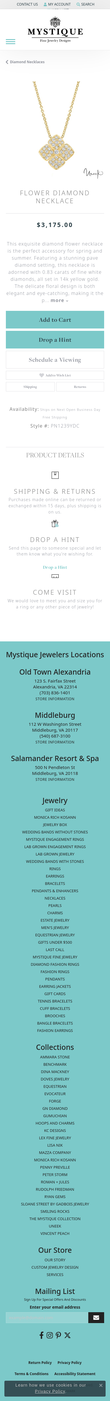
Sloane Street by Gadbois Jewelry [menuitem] (55, 1204)
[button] (27, 4)
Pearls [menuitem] (55, 905)
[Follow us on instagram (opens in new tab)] (50, 1335)
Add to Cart (55, 319)
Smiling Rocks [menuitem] (55, 1211)
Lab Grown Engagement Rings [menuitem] (55, 846)
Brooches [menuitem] (55, 1015)
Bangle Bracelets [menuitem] (55, 1023)
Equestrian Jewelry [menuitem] (55, 935)
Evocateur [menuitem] (55, 1093)
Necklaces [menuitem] (55, 898)
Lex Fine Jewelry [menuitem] (55, 1137)
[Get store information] (55, 698)
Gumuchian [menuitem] (55, 1115)
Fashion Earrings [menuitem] (55, 1030)
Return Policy (40, 1362)
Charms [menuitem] (55, 912)
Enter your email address (55, 1307)
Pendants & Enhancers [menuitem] (55, 890)
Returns (80, 386)
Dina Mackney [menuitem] (55, 1071)
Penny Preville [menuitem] (55, 1167)
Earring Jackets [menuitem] (55, 986)
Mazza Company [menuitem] (55, 1152)
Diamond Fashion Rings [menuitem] (55, 964)
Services (55, 1274)
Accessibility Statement (74, 1373)
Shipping (30, 386)
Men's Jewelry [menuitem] (55, 927)
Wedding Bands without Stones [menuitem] (55, 832)
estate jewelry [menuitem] (54, 920)
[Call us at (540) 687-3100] (55, 736)
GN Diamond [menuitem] (54, 1108)
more (59, 300)
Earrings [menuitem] (55, 876)
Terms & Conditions (31, 1373)
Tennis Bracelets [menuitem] (55, 1001)
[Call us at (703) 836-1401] (55, 693)
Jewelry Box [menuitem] (55, 824)
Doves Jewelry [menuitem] (55, 1079)
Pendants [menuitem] (55, 979)
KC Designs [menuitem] (55, 1130)
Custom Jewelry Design (55, 1267)
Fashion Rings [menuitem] (54, 971)
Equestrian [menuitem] (55, 1086)
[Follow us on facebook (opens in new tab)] (41, 1335)
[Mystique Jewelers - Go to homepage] (55, 29)
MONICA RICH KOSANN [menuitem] (55, 817)
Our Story (55, 1259)
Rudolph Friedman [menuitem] (55, 1189)
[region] (55, 130)
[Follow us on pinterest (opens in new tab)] (58, 1335)
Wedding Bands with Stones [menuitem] (55, 861)
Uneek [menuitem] (55, 1226)
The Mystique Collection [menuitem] (55, 1218)
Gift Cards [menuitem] (54, 993)
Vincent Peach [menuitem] (55, 1233)
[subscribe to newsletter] (96, 1317)
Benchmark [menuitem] (55, 1064)
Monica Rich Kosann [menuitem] (55, 1160)
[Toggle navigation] (10, 41)
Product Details (55, 455)
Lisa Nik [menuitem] (54, 1145)
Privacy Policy (69, 1362)
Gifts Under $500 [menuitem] (55, 942)
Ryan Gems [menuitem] (55, 1196)
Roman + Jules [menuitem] (55, 1182)
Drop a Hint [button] (55, 339)
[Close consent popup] (101, 1385)
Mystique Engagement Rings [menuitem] (55, 839)
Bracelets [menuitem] (55, 883)
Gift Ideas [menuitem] (55, 810)
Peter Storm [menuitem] (55, 1174)
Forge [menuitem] (55, 1101)
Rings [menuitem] (55, 868)
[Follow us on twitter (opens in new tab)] (67, 1335)
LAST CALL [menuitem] (55, 949)
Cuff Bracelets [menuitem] (55, 1008)
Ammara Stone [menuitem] (55, 1057)
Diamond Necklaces (27, 61)
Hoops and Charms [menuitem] (55, 1123)
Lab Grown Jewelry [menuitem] (54, 854)
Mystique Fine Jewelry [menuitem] (55, 957)
